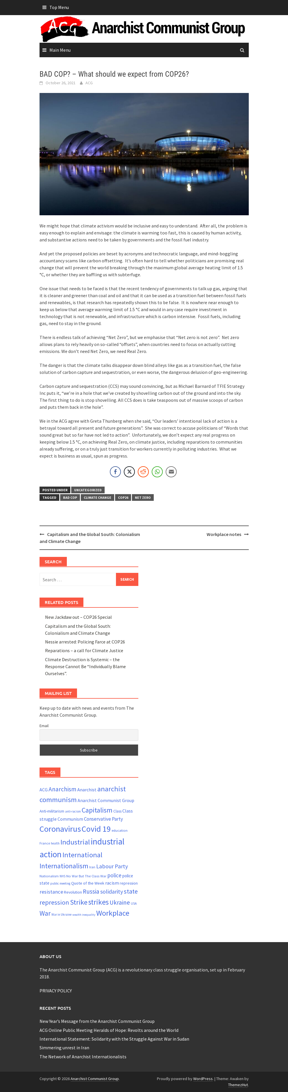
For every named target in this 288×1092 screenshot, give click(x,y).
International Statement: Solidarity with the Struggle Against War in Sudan (114, 1039)
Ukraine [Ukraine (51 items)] (120, 902)
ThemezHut (238, 1084)
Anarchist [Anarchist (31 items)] (86, 789)
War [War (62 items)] (45, 913)
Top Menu (59, 7)
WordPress (203, 1078)
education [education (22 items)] (120, 830)
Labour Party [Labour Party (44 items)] (112, 866)
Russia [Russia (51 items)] (91, 891)
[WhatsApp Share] (157, 471)
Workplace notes (224, 534)
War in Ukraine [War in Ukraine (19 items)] (61, 914)
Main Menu (60, 50)
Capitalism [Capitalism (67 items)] (97, 810)
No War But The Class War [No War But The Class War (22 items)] (86, 876)
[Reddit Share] (143, 471)
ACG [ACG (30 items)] (44, 789)
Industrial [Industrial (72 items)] (75, 842)
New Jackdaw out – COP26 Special (78, 617)
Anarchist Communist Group (95, 1078)
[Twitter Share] (129, 471)
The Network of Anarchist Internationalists (83, 1056)
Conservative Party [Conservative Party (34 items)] (103, 819)
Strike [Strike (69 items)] (78, 902)
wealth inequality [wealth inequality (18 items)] (83, 915)
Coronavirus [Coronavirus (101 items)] (60, 829)
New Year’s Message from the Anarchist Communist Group (97, 1021)
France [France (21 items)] (45, 843)
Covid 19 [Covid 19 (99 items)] (96, 829)
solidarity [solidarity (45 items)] (111, 891)
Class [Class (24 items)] (117, 811)
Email (44, 725)
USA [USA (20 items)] (134, 903)
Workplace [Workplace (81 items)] (112, 913)
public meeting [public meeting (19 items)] (60, 883)
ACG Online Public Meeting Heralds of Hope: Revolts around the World (109, 1030)
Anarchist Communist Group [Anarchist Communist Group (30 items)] (106, 800)
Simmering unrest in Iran (64, 1047)
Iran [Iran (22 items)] (92, 867)
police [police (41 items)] (114, 875)
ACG (89, 82)
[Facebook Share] (115, 471)
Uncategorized (88, 490)
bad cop (70, 497)
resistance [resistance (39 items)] (51, 891)
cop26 (123, 497)
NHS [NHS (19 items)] (62, 876)
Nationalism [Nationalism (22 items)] (49, 876)
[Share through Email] (171, 471)
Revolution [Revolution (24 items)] (73, 892)
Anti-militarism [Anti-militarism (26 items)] (52, 811)
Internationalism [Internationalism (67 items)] (64, 865)
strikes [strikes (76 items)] (98, 902)
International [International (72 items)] (82, 854)
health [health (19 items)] (55, 843)
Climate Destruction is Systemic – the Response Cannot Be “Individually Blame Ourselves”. (85, 666)
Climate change (97, 497)
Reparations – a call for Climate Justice (84, 650)
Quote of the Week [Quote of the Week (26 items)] (87, 883)
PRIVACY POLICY (56, 991)
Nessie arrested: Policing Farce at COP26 (85, 642)
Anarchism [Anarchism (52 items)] (62, 789)
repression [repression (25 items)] (129, 883)
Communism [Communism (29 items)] (70, 819)
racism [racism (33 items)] (112, 883)
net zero (143, 497)
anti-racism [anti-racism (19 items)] (73, 811)
